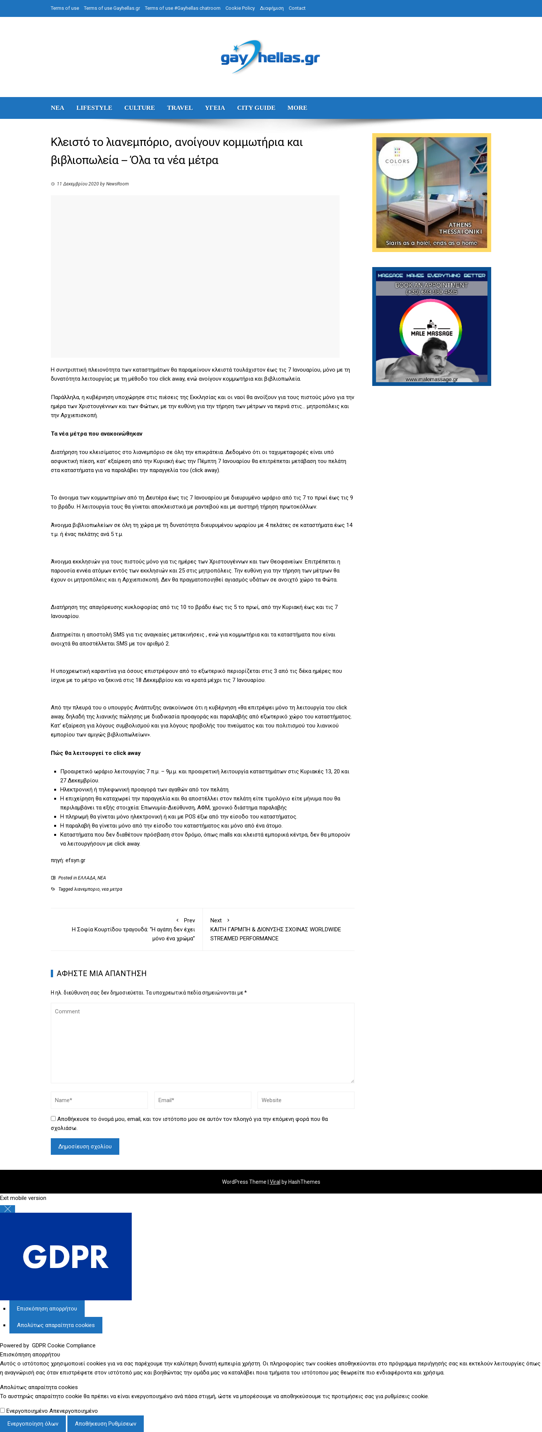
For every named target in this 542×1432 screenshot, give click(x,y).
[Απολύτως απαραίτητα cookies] (55, 1325)
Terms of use (65, 8)
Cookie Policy (240, 8)
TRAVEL (180, 107)
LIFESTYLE (94, 107)
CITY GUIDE (256, 107)
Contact (297, 8)
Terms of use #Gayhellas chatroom (183, 8)
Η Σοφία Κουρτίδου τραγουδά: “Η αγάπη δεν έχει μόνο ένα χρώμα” (126, 929)
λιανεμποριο (87, 889)
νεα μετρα (112, 889)
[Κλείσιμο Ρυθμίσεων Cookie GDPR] (7, 1209)
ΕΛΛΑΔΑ (87, 878)
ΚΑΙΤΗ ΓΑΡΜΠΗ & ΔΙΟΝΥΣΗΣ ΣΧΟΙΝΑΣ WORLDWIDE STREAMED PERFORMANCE (278, 929)
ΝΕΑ (57, 107)
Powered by (48, 1345)
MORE (298, 107)
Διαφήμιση (272, 8)
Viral (275, 1182)
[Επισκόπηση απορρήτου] (47, 1308)
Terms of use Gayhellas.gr (112, 8)
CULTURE (139, 107)
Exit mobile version (23, 1198)
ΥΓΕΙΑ (215, 107)
